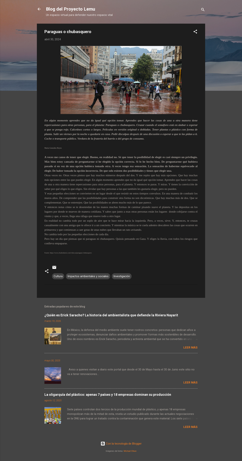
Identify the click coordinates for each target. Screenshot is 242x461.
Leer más (190, 347)
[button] (195, 32)
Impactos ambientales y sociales (88, 276)
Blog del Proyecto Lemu (70, 9)
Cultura (58, 276)
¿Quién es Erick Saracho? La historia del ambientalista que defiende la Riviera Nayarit (111, 315)
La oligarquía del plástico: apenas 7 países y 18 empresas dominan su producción (107, 395)
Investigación (121, 276)
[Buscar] (203, 10)
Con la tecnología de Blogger (121, 443)
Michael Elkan (130, 451)
